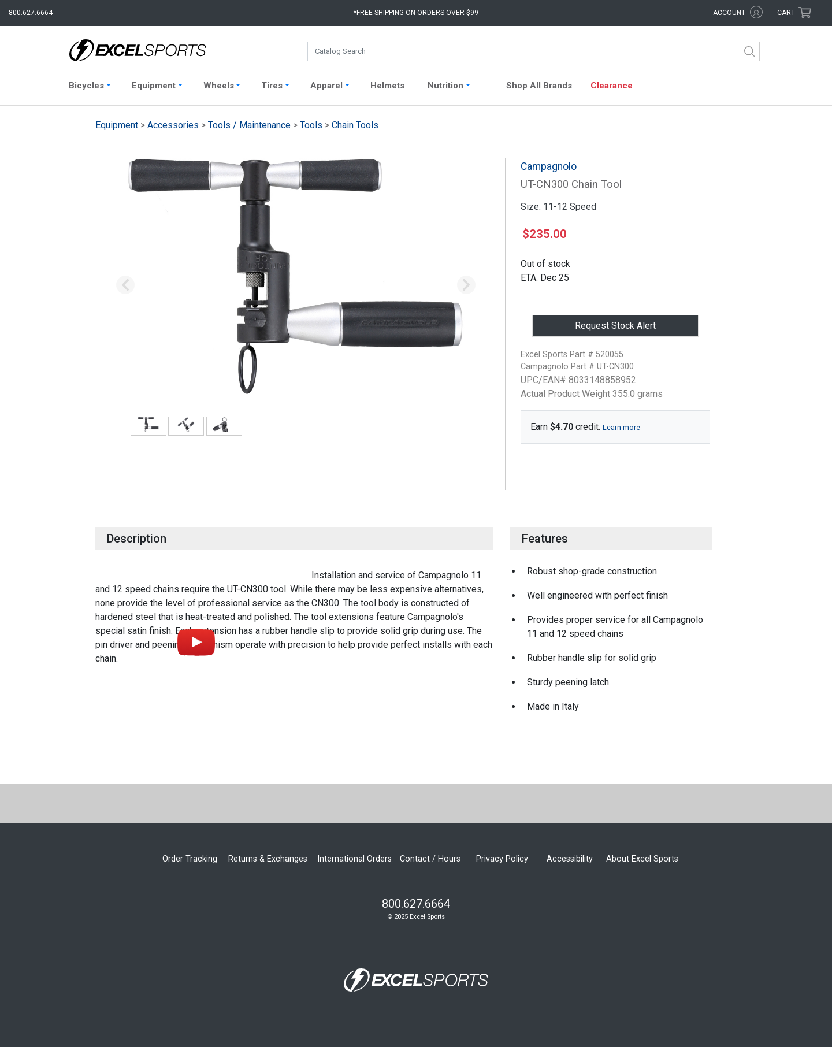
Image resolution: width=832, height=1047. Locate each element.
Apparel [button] (326, 85)
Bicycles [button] (86, 85)
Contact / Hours (430, 859)
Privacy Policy (502, 859)
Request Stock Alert (615, 325)
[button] (125, 285)
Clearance (611, 85)
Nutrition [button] (445, 85)
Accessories (173, 125)
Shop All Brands (539, 85)
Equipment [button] (154, 85)
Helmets (387, 85)
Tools (311, 125)
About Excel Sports (642, 859)
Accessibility (570, 859)
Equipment (116, 125)
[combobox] (533, 51)
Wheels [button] (218, 85)
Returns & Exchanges (267, 859)
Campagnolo (549, 166)
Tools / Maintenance (249, 125)
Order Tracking (189, 859)
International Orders (354, 859)
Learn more (621, 427)
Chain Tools (355, 125)
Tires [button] (272, 85)
